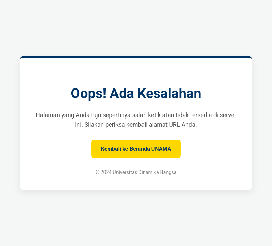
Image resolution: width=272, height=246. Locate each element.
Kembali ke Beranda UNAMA (136, 149)
